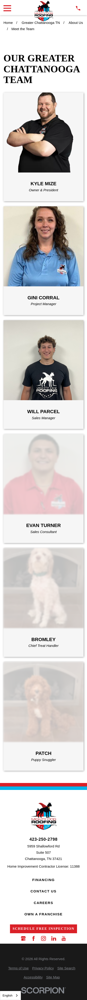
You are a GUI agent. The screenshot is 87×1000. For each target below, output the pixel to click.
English (8, 995)
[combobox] (10, 995)
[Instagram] (43, 938)
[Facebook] (33, 938)
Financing (43, 880)
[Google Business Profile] (23, 938)
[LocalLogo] (43, 11)
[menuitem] (18, 968)
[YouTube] (63, 938)
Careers (43, 903)
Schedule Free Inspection (43, 928)
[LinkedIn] (53, 938)
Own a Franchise (43, 914)
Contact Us (43, 891)
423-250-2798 (43, 839)
